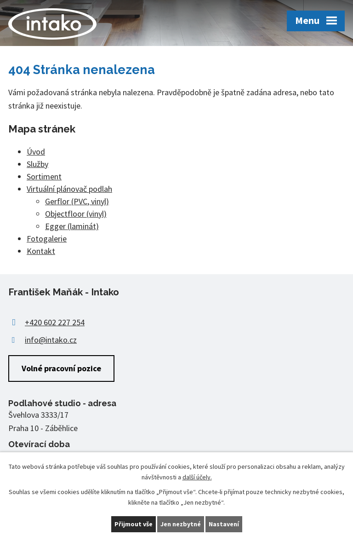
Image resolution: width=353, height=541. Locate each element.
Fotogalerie (47, 238)
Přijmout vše (133, 524)
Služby (37, 164)
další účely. (197, 477)
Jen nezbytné (180, 524)
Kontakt (41, 251)
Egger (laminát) (72, 226)
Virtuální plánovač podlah (69, 189)
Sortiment (44, 176)
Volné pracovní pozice (61, 368)
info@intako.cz (51, 339)
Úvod (36, 151)
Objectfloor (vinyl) (76, 213)
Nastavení (224, 524)
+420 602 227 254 (55, 322)
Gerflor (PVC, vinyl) (77, 201)
